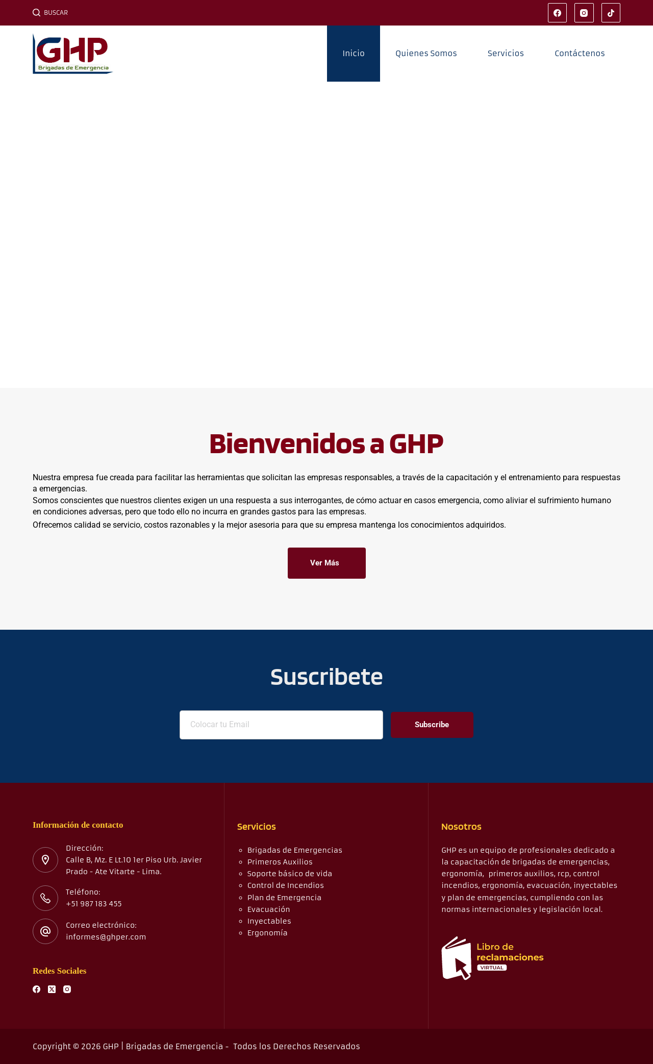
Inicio (353, 53)
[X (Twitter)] (52, 989)
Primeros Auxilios (280, 862)
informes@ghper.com (106, 937)
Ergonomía (267, 932)
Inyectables (269, 921)
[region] (326, 235)
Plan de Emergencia (284, 897)
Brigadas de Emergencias (295, 850)
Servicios (506, 53)
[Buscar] (50, 13)
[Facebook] (557, 12)
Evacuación (268, 909)
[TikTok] (611, 12)
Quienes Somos (426, 53)
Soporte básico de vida (290, 873)
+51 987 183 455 (94, 903)
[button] (11, 235)
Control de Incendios (285, 885)
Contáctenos (580, 53)
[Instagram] (584, 12)
